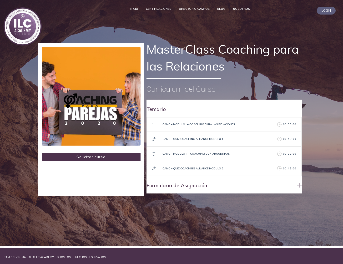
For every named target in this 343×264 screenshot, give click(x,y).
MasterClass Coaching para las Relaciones (222, 58)
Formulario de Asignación (176, 185)
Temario (156, 109)
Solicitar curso (91, 156)
